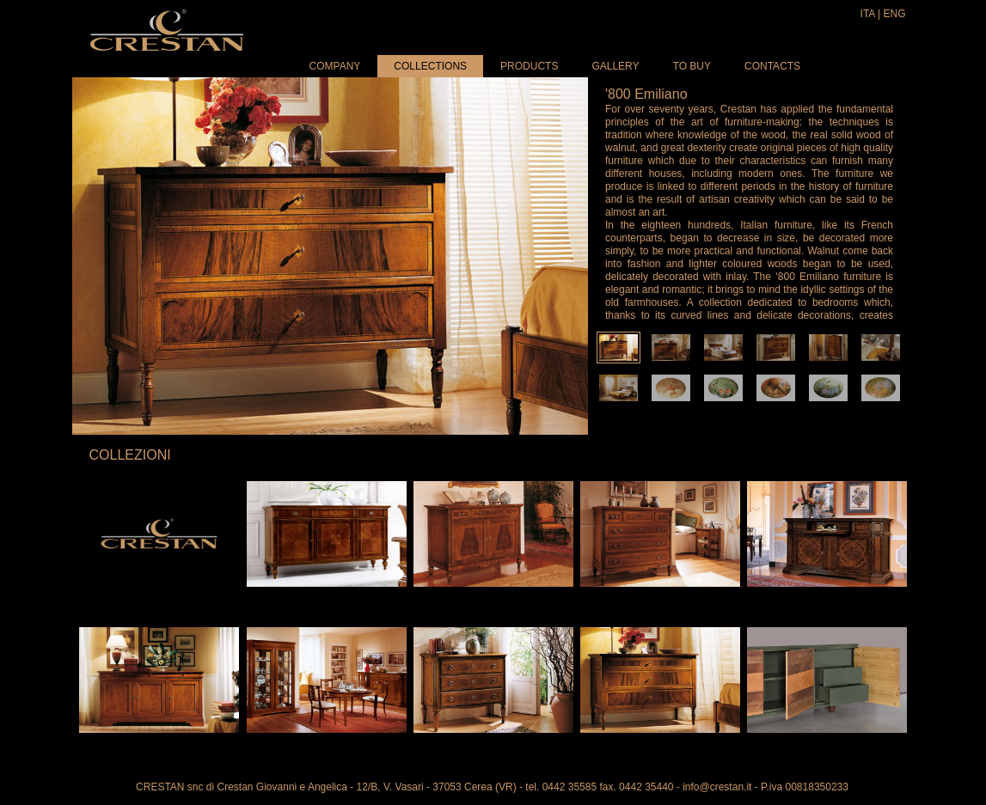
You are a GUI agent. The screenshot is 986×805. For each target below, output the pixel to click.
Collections (430, 66)
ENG (894, 14)
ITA (867, 14)
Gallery (615, 66)
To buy (692, 66)
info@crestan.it (717, 787)
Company (335, 66)
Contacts (772, 66)
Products (529, 66)
